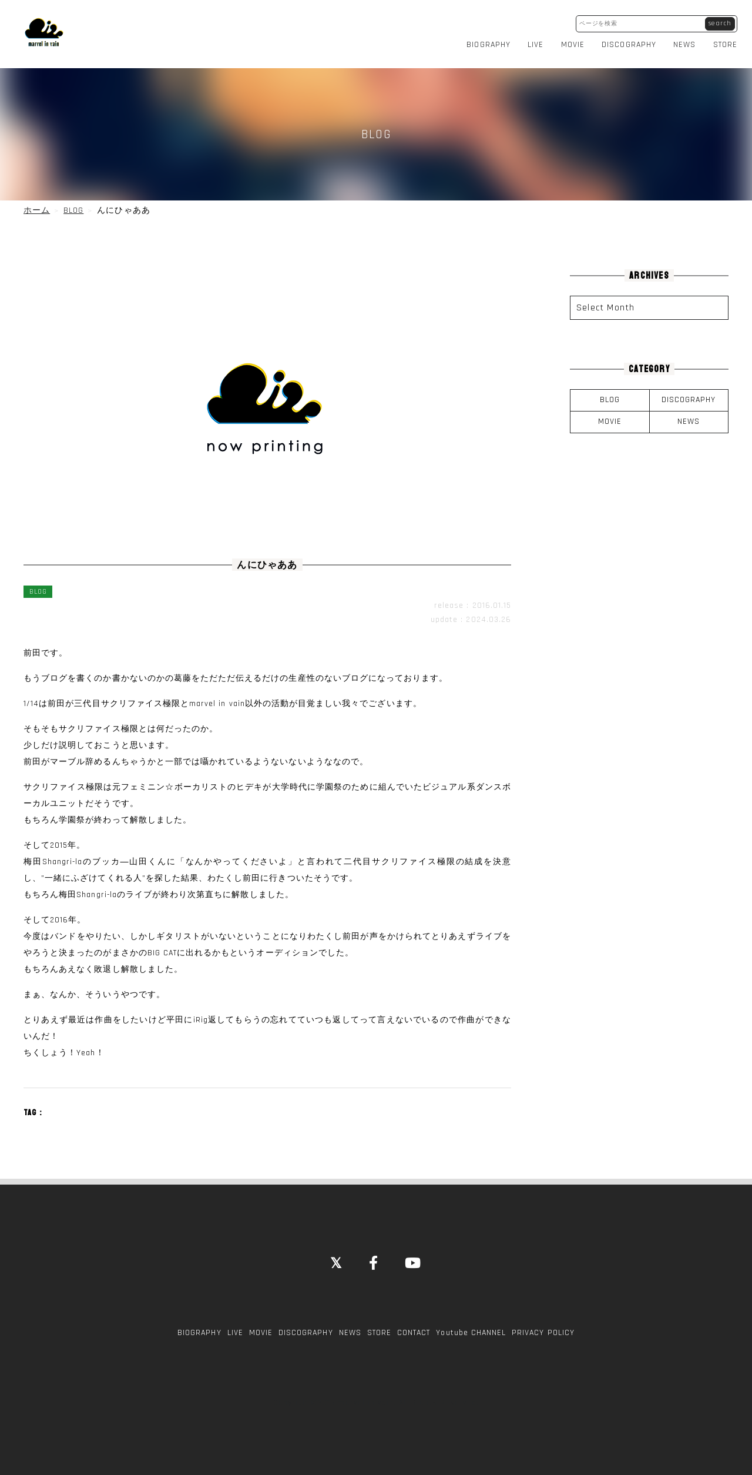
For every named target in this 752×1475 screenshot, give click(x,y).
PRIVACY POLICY (543, 1330)
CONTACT (413, 1330)
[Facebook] (374, 1261)
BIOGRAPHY (488, 43)
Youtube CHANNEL (471, 1330)
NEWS (684, 43)
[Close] (336, 1261)
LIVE (535, 43)
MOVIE (573, 43)
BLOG (610, 397)
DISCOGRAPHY (629, 43)
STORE (725, 43)
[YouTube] (413, 1261)
